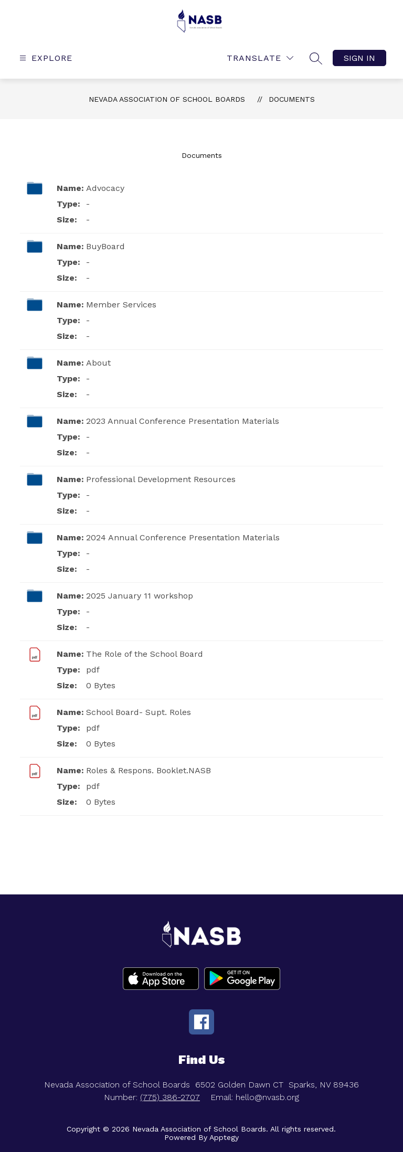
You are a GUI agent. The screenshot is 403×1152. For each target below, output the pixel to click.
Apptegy (224, 1137)
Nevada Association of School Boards (167, 99)
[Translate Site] (260, 58)
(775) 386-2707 (170, 1097)
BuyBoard (105, 246)
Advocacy (105, 188)
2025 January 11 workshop (139, 596)
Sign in (359, 58)
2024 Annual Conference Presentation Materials (183, 537)
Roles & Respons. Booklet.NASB (148, 770)
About (98, 363)
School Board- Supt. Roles (138, 712)
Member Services (121, 305)
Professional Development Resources (161, 479)
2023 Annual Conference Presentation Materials (182, 421)
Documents (292, 99)
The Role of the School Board (144, 654)
